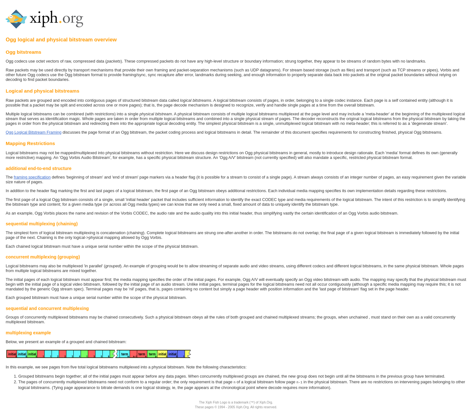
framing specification (32, 177)
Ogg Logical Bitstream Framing (33, 132)
